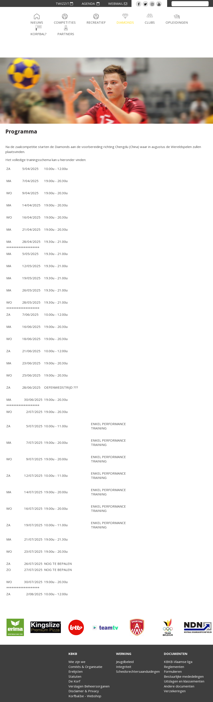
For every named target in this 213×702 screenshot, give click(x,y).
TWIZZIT (64, 3)
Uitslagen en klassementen (184, 681)
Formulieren (173, 671)
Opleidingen (177, 22)
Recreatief (96, 22)
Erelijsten (75, 671)
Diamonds (125, 22)
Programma (21, 131)
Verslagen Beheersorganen (89, 686)
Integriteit (123, 666)
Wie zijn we (76, 661)
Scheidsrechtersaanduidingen (138, 671)
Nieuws (36, 22)
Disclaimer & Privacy (83, 691)
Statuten (74, 676)
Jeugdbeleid (125, 661)
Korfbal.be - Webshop (84, 696)
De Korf (74, 681)
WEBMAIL (117, 3)
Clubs (150, 22)
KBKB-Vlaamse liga (178, 661)
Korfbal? (38, 34)
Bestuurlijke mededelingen (184, 676)
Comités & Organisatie (85, 666)
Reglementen (174, 666)
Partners (65, 34)
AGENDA (91, 3)
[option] (15, 627)
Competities (65, 22)
